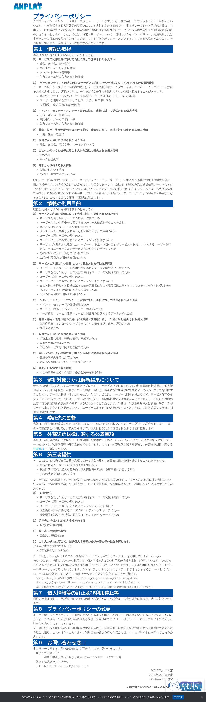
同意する (178, 697)
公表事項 (38, 448)
